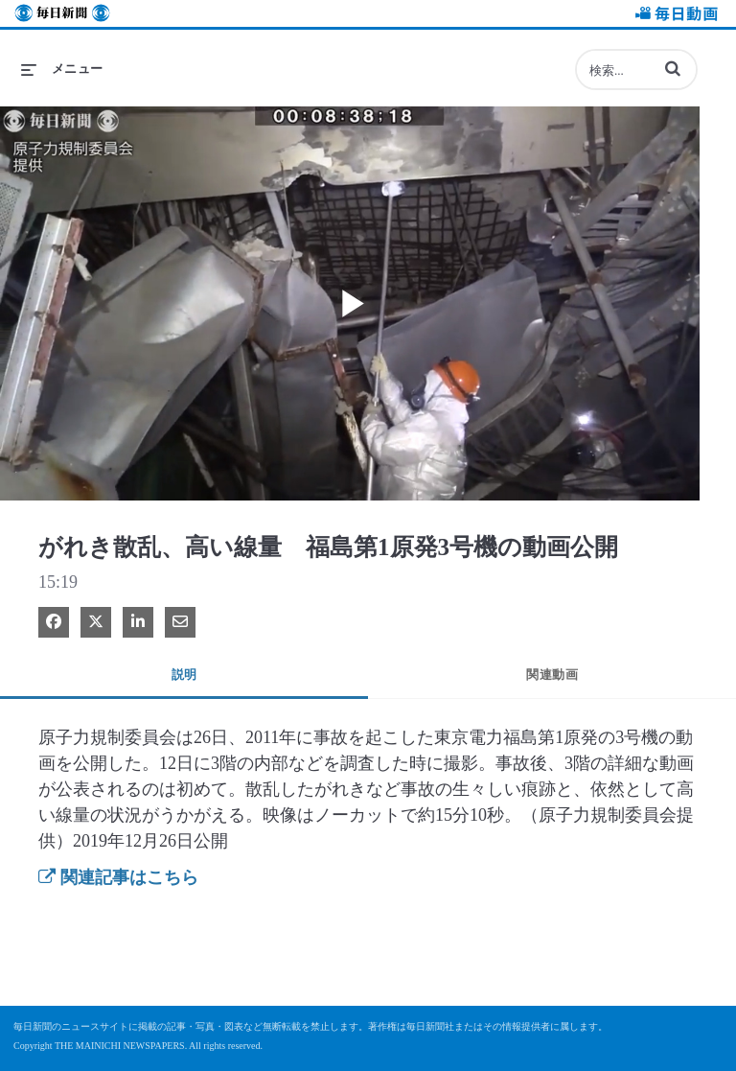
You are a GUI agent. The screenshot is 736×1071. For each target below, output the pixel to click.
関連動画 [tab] (552, 674)
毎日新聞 (62, 16)
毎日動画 (674, 16)
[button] (673, 68)
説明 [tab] (184, 674)
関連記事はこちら (118, 877)
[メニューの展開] (62, 69)
